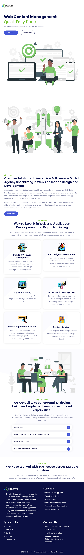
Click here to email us (53, 533)
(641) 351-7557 (51, 530)
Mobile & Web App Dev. (54, 493)
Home (8, 526)
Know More (28, 32)
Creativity (42, 427)
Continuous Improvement (42, 449)
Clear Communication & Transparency (42, 434)
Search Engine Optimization (56, 506)
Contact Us (11, 33)
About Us (9, 530)
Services (9, 533)
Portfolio (9, 536)
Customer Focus (42, 441)
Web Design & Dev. (52, 496)
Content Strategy (52, 509)
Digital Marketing (51, 499)
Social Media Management (55, 503)
